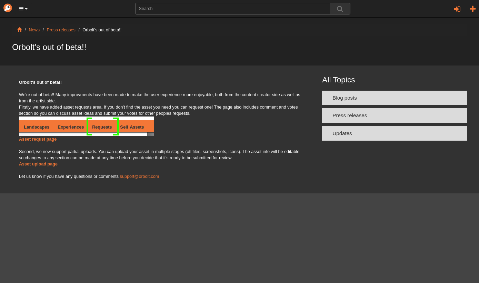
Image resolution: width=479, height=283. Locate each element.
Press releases (61, 30)
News (34, 30)
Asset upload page (38, 164)
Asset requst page (38, 139)
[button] (23, 8)
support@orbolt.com (139, 176)
